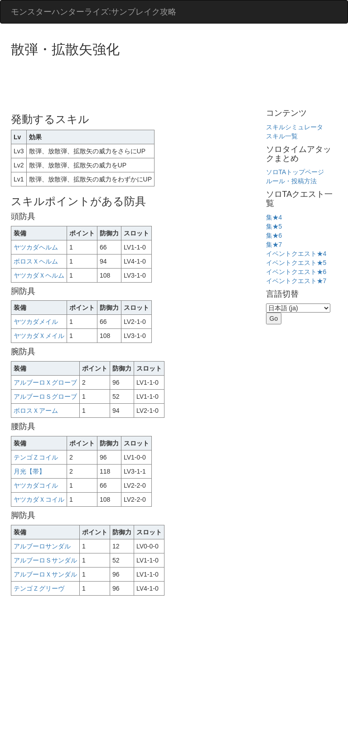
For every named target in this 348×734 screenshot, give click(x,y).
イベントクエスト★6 (296, 271)
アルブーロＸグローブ (45, 382)
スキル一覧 (282, 136)
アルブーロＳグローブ (45, 396)
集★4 (274, 217)
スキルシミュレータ (294, 127)
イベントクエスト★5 (296, 262)
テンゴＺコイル (36, 457)
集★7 (274, 244)
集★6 (274, 235)
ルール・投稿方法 (291, 181)
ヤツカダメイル (36, 321)
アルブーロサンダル (42, 546)
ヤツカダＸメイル (39, 335)
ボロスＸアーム (36, 410)
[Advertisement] (176, 81)
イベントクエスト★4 (296, 253)
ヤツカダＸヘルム (39, 275)
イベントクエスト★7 (296, 280)
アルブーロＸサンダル (45, 574)
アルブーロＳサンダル (45, 560)
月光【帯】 (29, 471)
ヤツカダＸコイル (39, 499)
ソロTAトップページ (295, 172)
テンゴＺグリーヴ (39, 588)
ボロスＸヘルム (36, 261)
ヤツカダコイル (36, 485)
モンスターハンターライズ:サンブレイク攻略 (93, 11)
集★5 (274, 226)
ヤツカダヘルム (36, 247)
